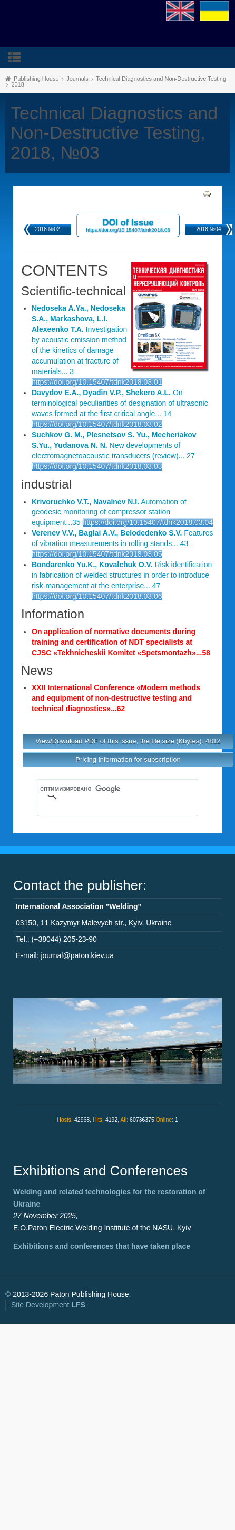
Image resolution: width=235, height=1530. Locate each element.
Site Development (48, 1305)
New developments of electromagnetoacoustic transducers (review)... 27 (114, 445)
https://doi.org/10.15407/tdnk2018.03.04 (148, 522)
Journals (77, 78)
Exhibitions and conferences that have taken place (101, 1246)
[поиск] (102, 788)
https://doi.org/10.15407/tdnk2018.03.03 (97, 466)
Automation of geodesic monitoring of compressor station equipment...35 (109, 512)
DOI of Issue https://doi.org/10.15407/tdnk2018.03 (128, 225)
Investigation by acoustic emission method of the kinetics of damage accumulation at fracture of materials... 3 (79, 340)
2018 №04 (209, 229)
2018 (17, 84)
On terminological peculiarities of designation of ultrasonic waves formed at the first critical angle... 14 (120, 403)
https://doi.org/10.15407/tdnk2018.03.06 (97, 596)
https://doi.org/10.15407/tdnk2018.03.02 (97, 424)
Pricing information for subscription (127, 759)
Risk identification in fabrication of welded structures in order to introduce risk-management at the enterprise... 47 (122, 575)
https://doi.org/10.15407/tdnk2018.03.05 (97, 554)
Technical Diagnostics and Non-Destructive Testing (161, 78)
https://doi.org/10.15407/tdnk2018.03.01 (97, 382)
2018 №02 (47, 229)
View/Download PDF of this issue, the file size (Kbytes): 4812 (128, 741)
